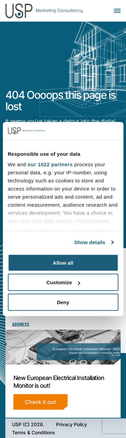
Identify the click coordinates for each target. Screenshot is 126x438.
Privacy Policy (71, 424)
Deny (63, 302)
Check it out (40, 402)
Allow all (63, 263)
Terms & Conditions (33, 432)
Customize (63, 282)
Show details (90, 242)
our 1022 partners (50, 164)
